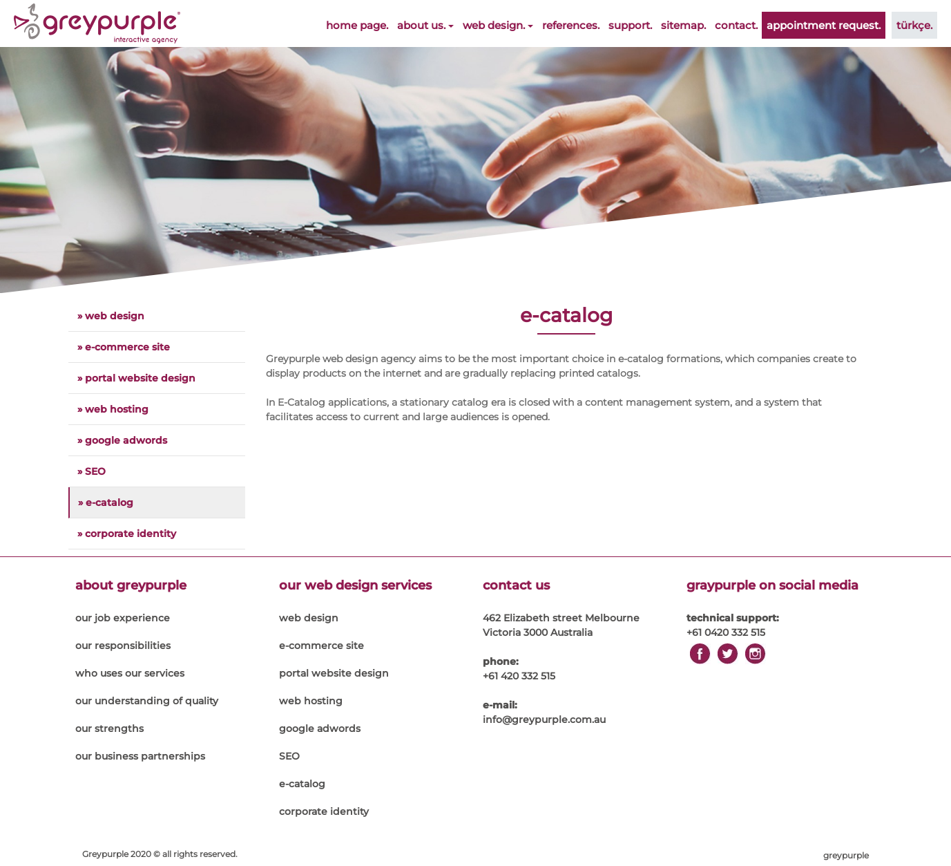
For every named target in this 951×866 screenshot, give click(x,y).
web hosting (311, 701)
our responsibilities (123, 645)
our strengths (109, 728)
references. (570, 25)
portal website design (334, 673)
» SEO (91, 471)
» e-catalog (105, 502)
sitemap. (683, 25)
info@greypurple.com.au (544, 719)
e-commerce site (321, 645)
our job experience (122, 618)
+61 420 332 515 (519, 676)
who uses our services (129, 673)
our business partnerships (140, 756)
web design (308, 618)
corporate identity (324, 811)
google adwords (320, 728)
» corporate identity (126, 533)
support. (630, 25)
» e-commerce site (123, 347)
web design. (498, 25)
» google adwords (122, 440)
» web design (110, 316)
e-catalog (302, 784)
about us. (425, 25)
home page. (357, 25)
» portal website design (136, 378)
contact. (736, 25)
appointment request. (824, 25)
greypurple (846, 855)
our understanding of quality (146, 701)
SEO (289, 756)
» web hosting (112, 409)
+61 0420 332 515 (725, 632)
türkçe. (914, 25)
